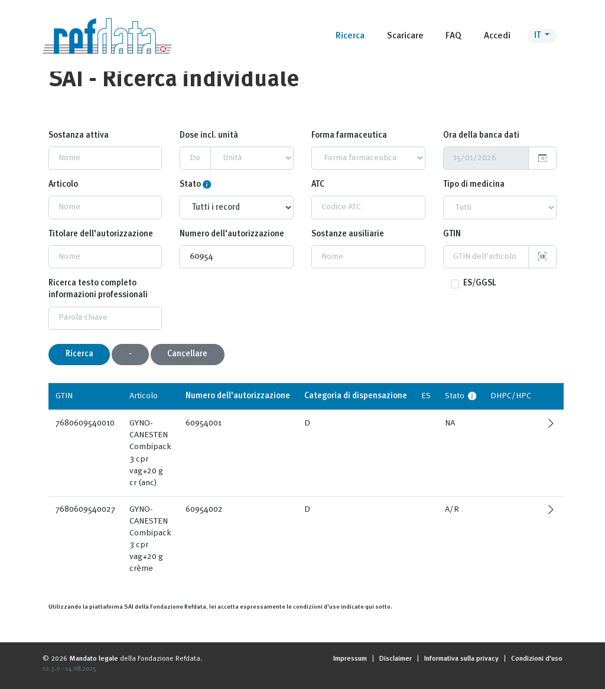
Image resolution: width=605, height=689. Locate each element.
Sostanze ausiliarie (347, 234)
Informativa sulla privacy (461, 658)
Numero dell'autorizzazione (232, 234)
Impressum (350, 658)
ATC (317, 184)
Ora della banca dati (481, 135)
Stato (190, 184)
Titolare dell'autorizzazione (100, 234)
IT (538, 35)
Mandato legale (93, 658)
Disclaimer (395, 658)
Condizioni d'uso (536, 658)
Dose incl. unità (209, 135)
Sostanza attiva (78, 135)
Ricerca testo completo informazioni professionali (98, 289)
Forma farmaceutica (349, 135)
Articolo (63, 184)
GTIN (452, 234)
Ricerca (79, 354)
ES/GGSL (479, 283)
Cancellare (187, 354)
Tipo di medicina (474, 184)
